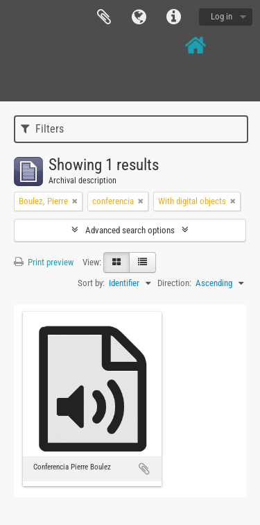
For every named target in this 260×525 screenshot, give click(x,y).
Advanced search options (130, 230)
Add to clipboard (144, 469)
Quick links (173, 17)
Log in (221, 16)
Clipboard (104, 17)
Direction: (174, 283)
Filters (42, 128)
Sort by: (91, 283)
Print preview (43, 262)
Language (138, 17)
